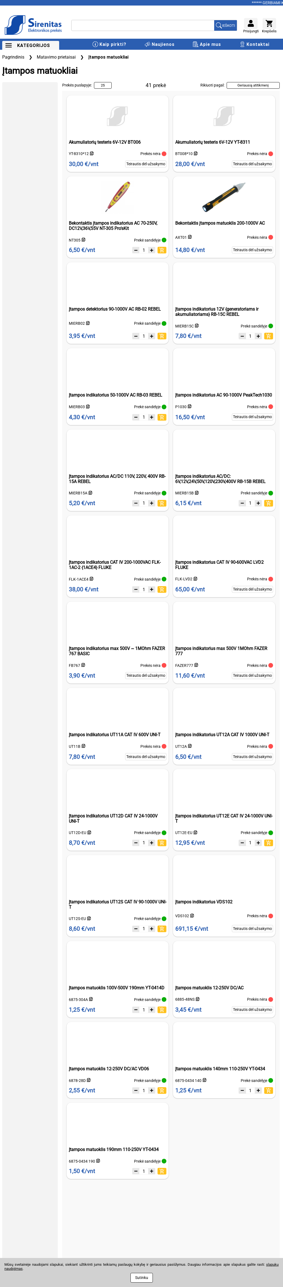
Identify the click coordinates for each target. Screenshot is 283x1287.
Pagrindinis (13, 57)
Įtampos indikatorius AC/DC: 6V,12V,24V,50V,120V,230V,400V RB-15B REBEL (220, 479)
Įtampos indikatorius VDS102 (203, 902)
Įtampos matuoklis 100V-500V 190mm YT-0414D (116, 987)
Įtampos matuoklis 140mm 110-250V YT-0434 (220, 1068)
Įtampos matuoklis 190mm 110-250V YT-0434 (114, 1149)
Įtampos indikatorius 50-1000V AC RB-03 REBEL (115, 395)
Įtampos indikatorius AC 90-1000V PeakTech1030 (223, 395)
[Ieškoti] (143, 25)
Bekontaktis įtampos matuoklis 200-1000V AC (220, 223)
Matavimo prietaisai (56, 57)
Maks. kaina (40, 141)
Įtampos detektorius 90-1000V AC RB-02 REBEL (115, 309)
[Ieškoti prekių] (225, 25)
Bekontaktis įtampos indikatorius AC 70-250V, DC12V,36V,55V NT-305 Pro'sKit (113, 226)
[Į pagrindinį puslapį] (33, 25)
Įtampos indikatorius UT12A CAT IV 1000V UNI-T (222, 734)
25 (103, 85)
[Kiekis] (143, 250)
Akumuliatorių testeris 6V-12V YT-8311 (212, 142)
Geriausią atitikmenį (253, 85)
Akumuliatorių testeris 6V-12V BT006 (105, 142)
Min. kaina (12, 141)
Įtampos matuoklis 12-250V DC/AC (209, 987)
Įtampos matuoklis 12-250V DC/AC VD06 (109, 1068)
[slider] (4, 124)
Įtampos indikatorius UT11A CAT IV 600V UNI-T (115, 734)
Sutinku (141, 1277)
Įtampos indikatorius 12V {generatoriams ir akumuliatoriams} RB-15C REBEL (216, 311)
